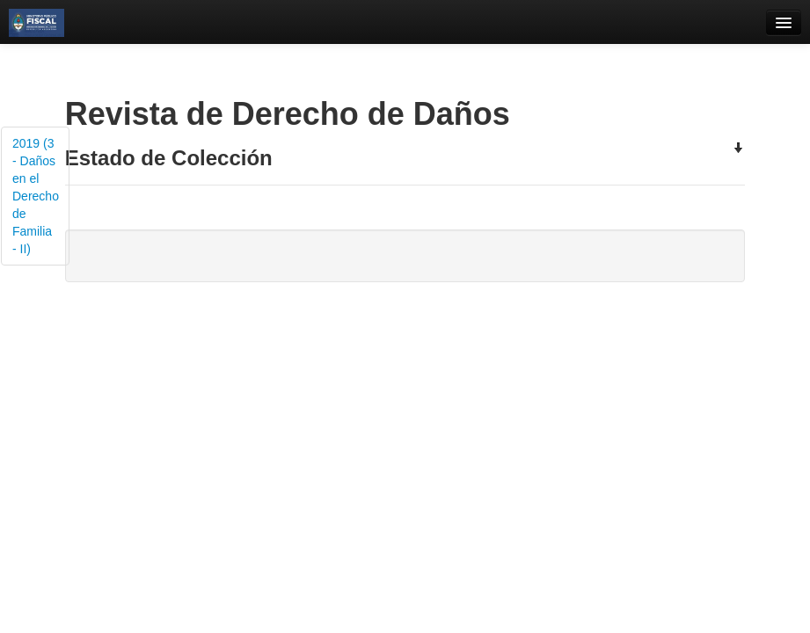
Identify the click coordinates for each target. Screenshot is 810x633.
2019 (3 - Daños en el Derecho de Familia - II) (35, 196)
